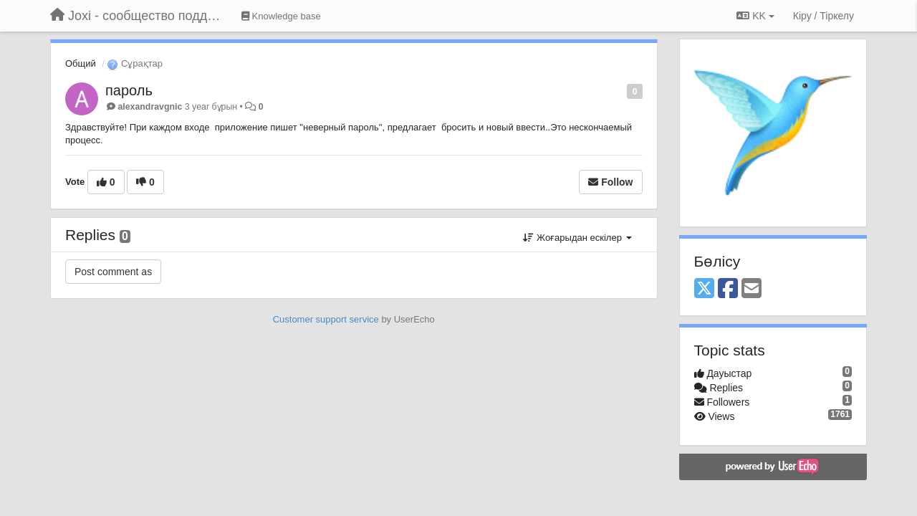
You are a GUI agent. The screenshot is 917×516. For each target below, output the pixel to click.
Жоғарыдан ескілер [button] (577, 237)
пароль (129, 90)
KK (755, 16)
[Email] (751, 289)
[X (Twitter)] (704, 289)
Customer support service (326, 319)
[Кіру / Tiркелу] (823, 16)
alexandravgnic (149, 107)
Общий (80, 63)
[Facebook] (728, 289)
